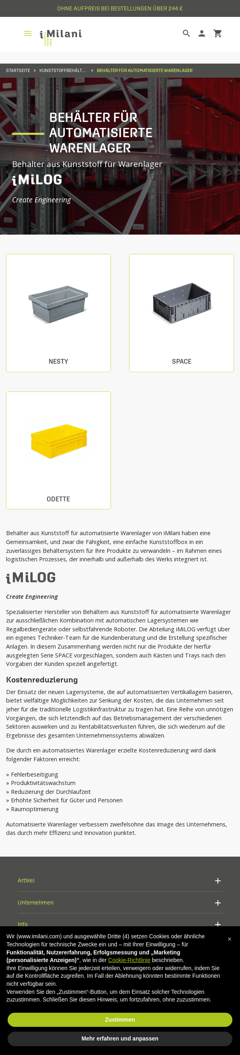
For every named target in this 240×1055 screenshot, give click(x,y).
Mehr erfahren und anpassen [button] (120, 1038)
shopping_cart (218, 33)
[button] (229, 939)
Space (181, 361)
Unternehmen (35, 902)
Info (23, 924)
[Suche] (180, 33)
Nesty (58, 361)
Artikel (26, 880)
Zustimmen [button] (120, 1019)
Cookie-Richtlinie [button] (129, 960)
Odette (58, 499)
